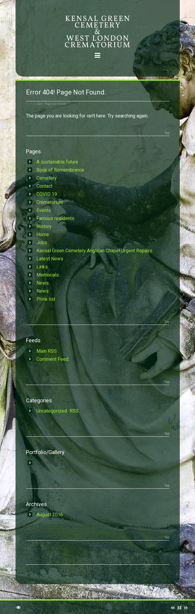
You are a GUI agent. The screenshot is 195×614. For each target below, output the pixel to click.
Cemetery (46, 178)
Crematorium (49, 202)
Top (167, 133)
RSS (74, 411)
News (42, 283)
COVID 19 (46, 194)
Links (42, 267)
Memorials (47, 275)
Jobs (41, 242)
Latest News (49, 259)
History (44, 226)
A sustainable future (57, 162)
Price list (45, 299)
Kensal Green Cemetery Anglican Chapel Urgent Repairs (94, 250)
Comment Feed (52, 359)
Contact (44, 186)
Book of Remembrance (60, 170)
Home (30, 104)
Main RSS (46, 351)
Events (43, 210)
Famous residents (55, 218)
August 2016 (49, 514)
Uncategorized (51, 411)
